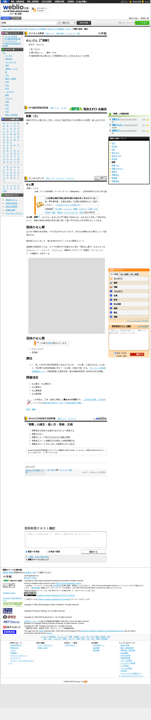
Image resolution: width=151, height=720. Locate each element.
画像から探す (43, 648)
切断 (69, 441)
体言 (26, 29)
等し (51, 120)
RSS (85, 681)
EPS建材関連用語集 (38, 108)
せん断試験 (36, 394)
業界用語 (8, 59)
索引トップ (50, 33)
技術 (52, 399)
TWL (81, 212)
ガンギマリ (118, 278)
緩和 (52, 470)
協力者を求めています (54, 403)
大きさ (58, 120)
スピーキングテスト (14, 213)
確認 (115, 308)
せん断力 (35, 384)
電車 (7, 65)
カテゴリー (70, 178)
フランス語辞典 (126, 660)
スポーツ (8, 98)
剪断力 (35, 437)
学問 (7, 82)
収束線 (35, 352)
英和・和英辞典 (33, 1)
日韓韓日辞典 (59, 1)
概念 (115, 312)
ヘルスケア (9, 92)
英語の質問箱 (11, 206)
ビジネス (8, 56)
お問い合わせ (70, 645)
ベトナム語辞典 (126, 668)
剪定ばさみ (116, 156)
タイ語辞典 (124, 666)
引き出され (54, 437)
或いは (95, 120)
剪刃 (113, 143)
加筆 (49, 343)
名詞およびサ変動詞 (38, 29)
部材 (28, 120)
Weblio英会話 (11, 203)
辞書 (5, 1)
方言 (7, 112)
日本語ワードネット (31, 621)
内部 (37, 56)
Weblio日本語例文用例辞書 (42, 418)
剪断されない (37, 434)
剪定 (113, 150)
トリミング (64, 470)
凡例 (78, 33)
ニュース (68, 209)
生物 (7, 102)
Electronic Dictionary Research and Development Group (102, 631)
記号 (5, 191)
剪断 (29, 188)
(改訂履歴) (56, 586)
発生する (45, 430)
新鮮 (115, 283)
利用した (59, 441)
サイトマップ (15, 658)
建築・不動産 (10, 79)
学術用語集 (50, 368)
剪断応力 (49, 441)
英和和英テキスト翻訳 (39, 528)
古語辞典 (70, 1)
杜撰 (115, 295)
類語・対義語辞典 (17, 1)
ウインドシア (37, 349)
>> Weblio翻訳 (143, 326)
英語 (66, 217)
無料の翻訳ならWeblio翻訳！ (42, 9)
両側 (56, 56)
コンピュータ (10, 62)
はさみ (84, 217)
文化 (7, 85)
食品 (7, 105)
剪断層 (114, 178)
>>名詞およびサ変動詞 (97, 472)
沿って (51, 56)
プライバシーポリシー (18, 655)
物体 (33, 56)
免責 (70, 470)
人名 (7, 108)
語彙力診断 (10, 210)
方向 (69, 120)
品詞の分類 (17, 29)
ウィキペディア (36, 178)
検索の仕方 (14, 648)
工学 (46, 399)
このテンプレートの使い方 (68, 205)
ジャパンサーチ (71, 212)
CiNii (90, 209)
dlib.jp (60, 212)
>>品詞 (84, 472)
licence (49, 633)
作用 (87, 56)
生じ (67, 444)
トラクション (57, 250)
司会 (48, 470)
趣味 (7, 95)
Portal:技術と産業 (73, 403)
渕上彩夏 (117, 304)
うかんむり (118, 291)
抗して (54, 444)
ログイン (124, 1)
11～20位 (124, 274)
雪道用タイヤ (40, 247)
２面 (40, 120)
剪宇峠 (114, 146)
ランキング (70, 33)
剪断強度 (115, 181)
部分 (60, 56)
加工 (37, 441)
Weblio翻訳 (124, 653)
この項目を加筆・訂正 (92, 399)
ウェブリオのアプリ (45, 645)
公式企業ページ (99, 645)
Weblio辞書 (35, 588)
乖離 (115, 287)
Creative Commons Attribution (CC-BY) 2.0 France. (56, 595)
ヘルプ (147, 1)
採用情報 (96, 650)
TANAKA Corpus (9, 593)
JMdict (41, 631)
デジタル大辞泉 (36, 33)
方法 (73, 441)
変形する (70, 430)
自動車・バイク (11, 69)
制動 (34, 253)
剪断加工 (115, 175)
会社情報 (96, 648)
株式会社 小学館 (30, 578)
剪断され (116, 119)
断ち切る (35, 52)
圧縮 (67, 247)
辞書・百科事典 (11, 115)
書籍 (75, 209)
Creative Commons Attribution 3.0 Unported (53, 599)
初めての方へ (134, 18)
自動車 (29, 247)
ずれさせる (74, 56)
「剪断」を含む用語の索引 (38, 557)
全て (4, 53)
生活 (7, 88)
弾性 (68, 437)
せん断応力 (46, 384)
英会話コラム (11, 200)
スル (37, 49)
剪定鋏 (114, 159)
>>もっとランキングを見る (137, 321)
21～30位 (135, 274)
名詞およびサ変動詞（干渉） (59, 29)
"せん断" (58, 209)
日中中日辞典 (47, 1)
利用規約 (13, 653)
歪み (37, 430)
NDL (54, 212)
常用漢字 (55, 365)
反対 (65, 120)
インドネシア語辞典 (127, 663)
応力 (73, 444)
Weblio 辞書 (136, 1)
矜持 (115, 300)
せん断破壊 (36, 390)
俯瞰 (115, 317)
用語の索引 (60, 33)
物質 (59, 444)
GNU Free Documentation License (68, 583)
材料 (65, 441)
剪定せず (115, 153)
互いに (67, 56)
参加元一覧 (145, 18)
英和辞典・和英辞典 (127, 650)
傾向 (51, 430)
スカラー (83, 209)
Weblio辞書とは (16, 645)
